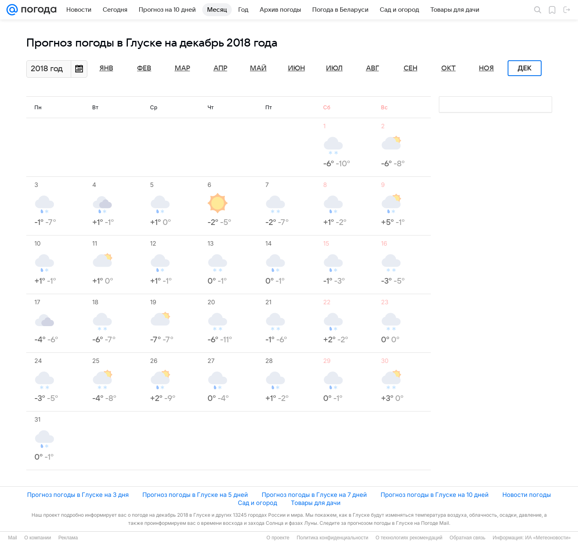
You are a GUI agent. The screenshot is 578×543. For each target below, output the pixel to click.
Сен (410, 68)
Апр (220, 68)
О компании (37, 538)
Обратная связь (467, 538)
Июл (334, 68)
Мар (182, 68)
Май (258, 68)
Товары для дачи (316, 503)
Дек (524, 68)
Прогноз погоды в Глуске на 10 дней (435, 494)
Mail (12, 538)
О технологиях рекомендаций (408, 538)
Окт (448, 68)
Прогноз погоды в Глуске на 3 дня (78, 494)
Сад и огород (257, 503)
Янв (106, 68)
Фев (144, 68)
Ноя (486, 68)
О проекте (278, 538)
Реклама (68, 538)
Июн (296, 68)
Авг (372, 68)
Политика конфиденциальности (332, 538)
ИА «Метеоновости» (548, 538)
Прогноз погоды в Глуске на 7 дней (314, 494)
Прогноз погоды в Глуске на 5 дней (195, 494)
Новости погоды (526, 494)
